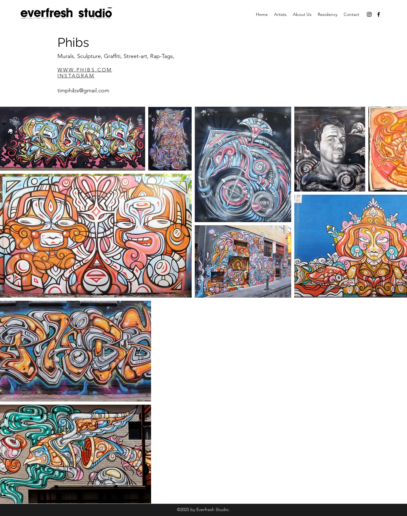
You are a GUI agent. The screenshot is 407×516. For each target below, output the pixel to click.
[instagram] (369, 14)
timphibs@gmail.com (83, 90)
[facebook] (378, 14)
